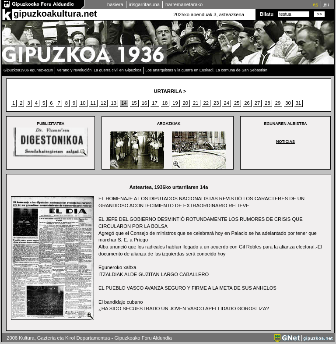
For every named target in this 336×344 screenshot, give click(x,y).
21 (195, 103)
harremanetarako (184, 4)
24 (226, 103)
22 (206, 103)
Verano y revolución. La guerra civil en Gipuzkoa (99, 70)
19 (175, 103)
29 (277, 103)
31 (298, 103)
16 (144, 103)
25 (236, 103)
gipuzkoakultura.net (55, 13)
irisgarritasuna (144, 4)
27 (257, 103)
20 (185, 103)
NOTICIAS (285, 141)
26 (246, 103)
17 (154, 103)
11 (93, 103)
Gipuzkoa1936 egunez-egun (28, 70)
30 (287, 103)
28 (267, 103)
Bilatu (266, 14)
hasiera (115, 4)
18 (165, 103)
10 (82, 103)
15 (133, 103)
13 (113, 103)
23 (216, 103)
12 (103, 103)
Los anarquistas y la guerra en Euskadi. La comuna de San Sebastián (206, 70)
